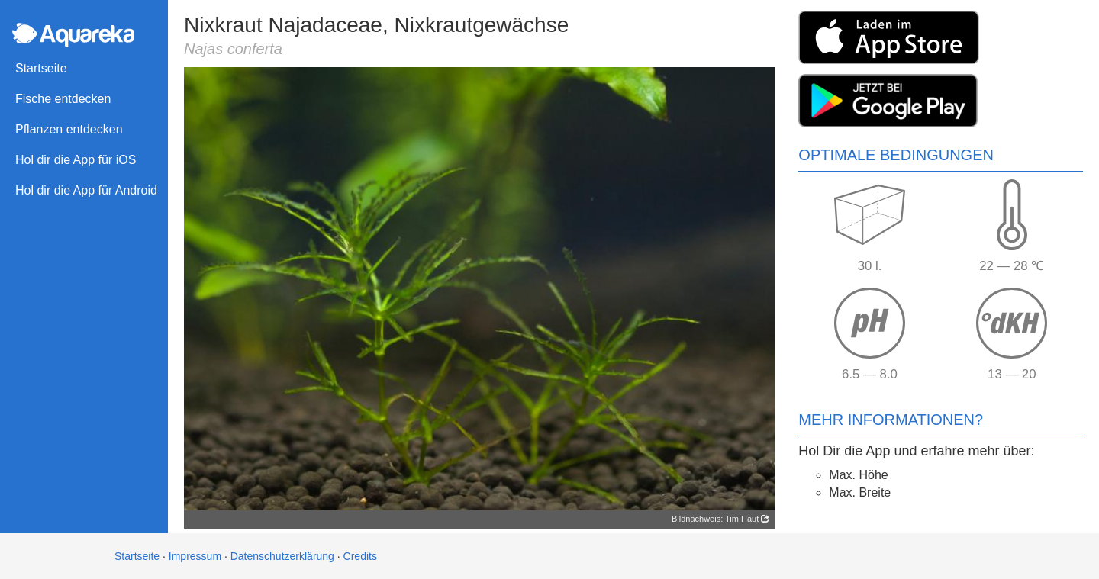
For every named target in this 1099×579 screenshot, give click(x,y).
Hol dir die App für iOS (75, 159)
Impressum (195, 556)
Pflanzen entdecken (69, 129)
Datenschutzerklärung (282, 556)
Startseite (41, 68)
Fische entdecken (63, 98)
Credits (360, 556)
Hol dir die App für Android (86, 190)
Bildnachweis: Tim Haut (720, 518)
